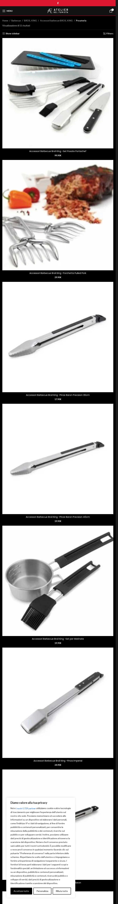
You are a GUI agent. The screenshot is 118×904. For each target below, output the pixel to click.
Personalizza (19, 891)
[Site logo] (58, 10)
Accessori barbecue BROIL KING (56, 20)
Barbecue (16, 20)
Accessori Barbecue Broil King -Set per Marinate (58, 638)
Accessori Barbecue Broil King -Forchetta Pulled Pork (57, 273)
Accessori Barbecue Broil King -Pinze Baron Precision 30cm (58, 395)
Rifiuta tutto (39, 891)
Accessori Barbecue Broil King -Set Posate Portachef (57, 151)
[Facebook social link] (58, 3)
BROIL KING (30, 20)
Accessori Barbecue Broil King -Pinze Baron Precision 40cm (58, 516)
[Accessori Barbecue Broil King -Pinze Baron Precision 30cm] (57, 337)
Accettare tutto (60, 891)
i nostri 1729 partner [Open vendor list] (26, 808)
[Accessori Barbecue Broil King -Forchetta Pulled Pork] (57, 215)
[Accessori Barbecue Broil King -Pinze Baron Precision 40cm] (57, 459)
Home (5, 20)
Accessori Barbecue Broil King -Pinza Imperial (58, 760)
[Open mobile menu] (7, 11)
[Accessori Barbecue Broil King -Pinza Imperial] (57, 703)
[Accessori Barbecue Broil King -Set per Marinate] (57, 581)
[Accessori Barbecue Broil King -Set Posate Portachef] (57, 93)
